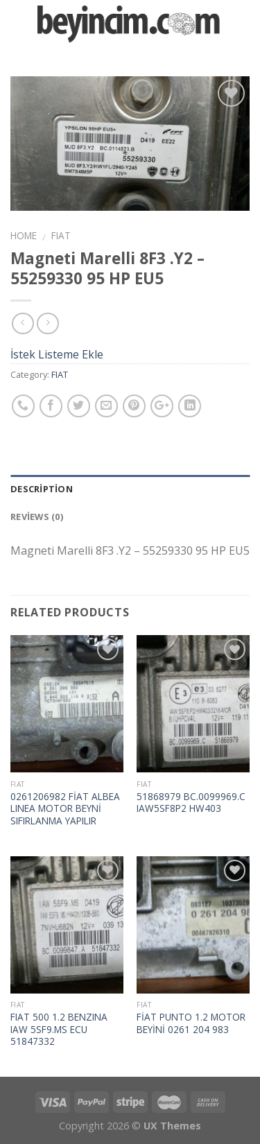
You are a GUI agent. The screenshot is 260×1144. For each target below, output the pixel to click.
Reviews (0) (36, 516)
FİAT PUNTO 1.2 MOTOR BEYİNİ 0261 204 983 (191, 1023)
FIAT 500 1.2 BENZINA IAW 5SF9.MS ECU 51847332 (58, 1029)
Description (41, 489)
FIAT (61, 235)
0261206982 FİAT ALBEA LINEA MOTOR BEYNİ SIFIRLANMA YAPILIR (65, 808)
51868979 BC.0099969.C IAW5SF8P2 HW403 (191, 802)
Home (23, 235)
